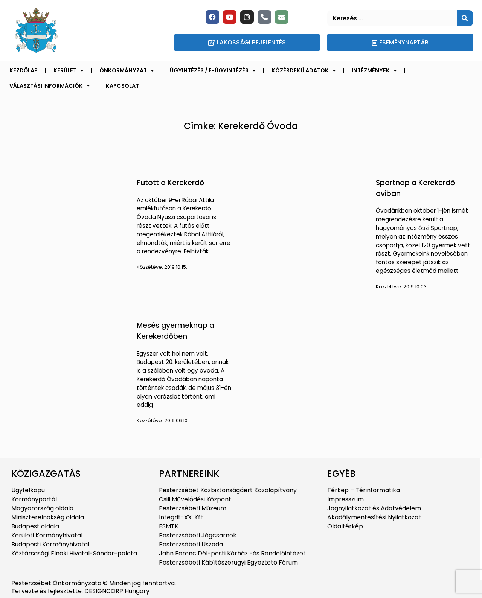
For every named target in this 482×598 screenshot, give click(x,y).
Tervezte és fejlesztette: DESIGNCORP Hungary (80, 591)
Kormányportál (34, 499)
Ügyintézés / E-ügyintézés (213, 70)
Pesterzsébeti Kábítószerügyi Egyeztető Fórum (228, 562)
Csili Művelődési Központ (195, 499)
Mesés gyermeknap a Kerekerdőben (175, 330)
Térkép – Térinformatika (363, 490)
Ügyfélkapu (28, 490)
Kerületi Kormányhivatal (46, 535)
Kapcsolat (122, 86)
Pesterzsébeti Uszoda (191, 544)
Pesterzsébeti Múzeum (192, 508)
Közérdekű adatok (304, 70)
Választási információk (49, 85)
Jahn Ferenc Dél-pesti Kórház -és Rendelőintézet (232, 553)
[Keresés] (465, 18)
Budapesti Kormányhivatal (50, 544)
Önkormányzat (126, 70)
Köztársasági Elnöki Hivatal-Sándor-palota (74, 553)
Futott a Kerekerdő (170, 183)
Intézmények (374, 70)
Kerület (68, 70)
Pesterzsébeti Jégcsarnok (197, 535)
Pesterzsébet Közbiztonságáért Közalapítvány (228, 490)
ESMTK (168, 526)
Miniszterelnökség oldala (47, 517)
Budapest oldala (35, 526)
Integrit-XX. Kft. (181, 517)
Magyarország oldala (42, 508)
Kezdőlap (23, 70)
